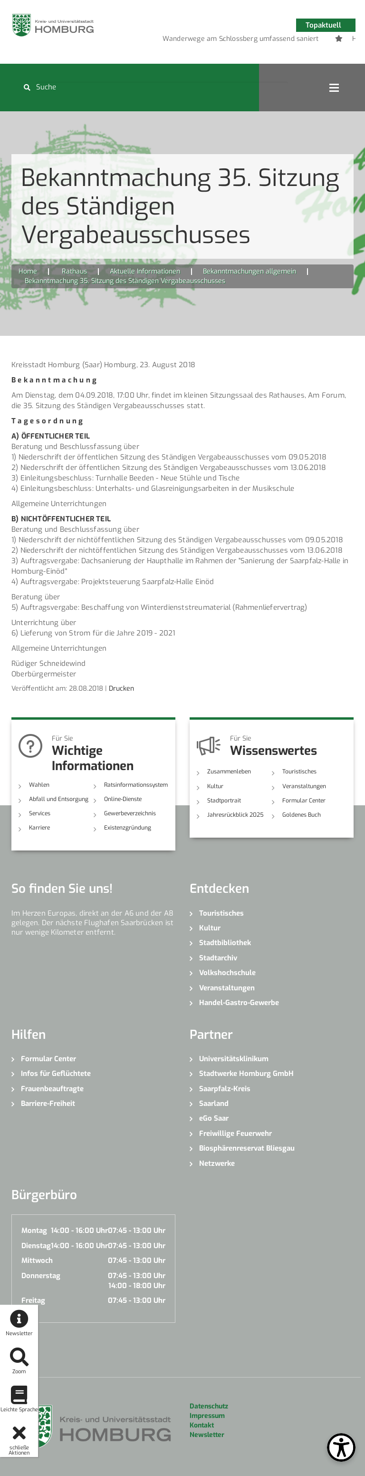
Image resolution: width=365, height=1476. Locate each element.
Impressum (207, 1415)
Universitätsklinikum (234, 1059)
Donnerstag (40, 1276)
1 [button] (208, 40)
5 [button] (265, 40)
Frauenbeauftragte (52, 1089)
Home (28, 271)
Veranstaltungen (304, 786)
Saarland (214, 1103)
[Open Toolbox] (341, 1447)
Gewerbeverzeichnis (130, 813)
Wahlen (39, 785)
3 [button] (237, 40)
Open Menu (334, 87)
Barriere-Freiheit (48, 1103)
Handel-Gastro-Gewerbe (239, 1002)
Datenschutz (209, 1406)
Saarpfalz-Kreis (224, 1089)
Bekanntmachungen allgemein (249, 271)
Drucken (121, 688)
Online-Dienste (123, 799)
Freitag (33, 1300)
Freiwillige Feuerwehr (235, 1133)
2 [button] (223, 40)
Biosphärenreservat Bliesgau (247, 1148)
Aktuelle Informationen (145, 271)
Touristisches (299, 771)
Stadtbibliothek (225, 943)
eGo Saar (214, 1118)
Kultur (215, 786)
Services (39, 813)
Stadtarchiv (218, 958)
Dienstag (36, 1246)
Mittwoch (37, 1260)
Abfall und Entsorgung (58, 799)
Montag (34, 1230)
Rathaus (74, 271)
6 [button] (280, 40)
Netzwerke (217, 1163)
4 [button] (251, 40)
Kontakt (202, 1425)
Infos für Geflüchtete (56, 1073)
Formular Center (304, 800)
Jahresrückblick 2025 (235, 815)
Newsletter (207, 1434)
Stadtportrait (224, 800)
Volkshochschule (227, 972)
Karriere (39, 827)
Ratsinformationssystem (136, 785)
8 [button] (308, 40)
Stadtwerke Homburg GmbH (246, 1073)
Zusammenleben (229, 771)
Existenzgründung (127, 827)
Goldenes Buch (301, 815)
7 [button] (294, 40)
